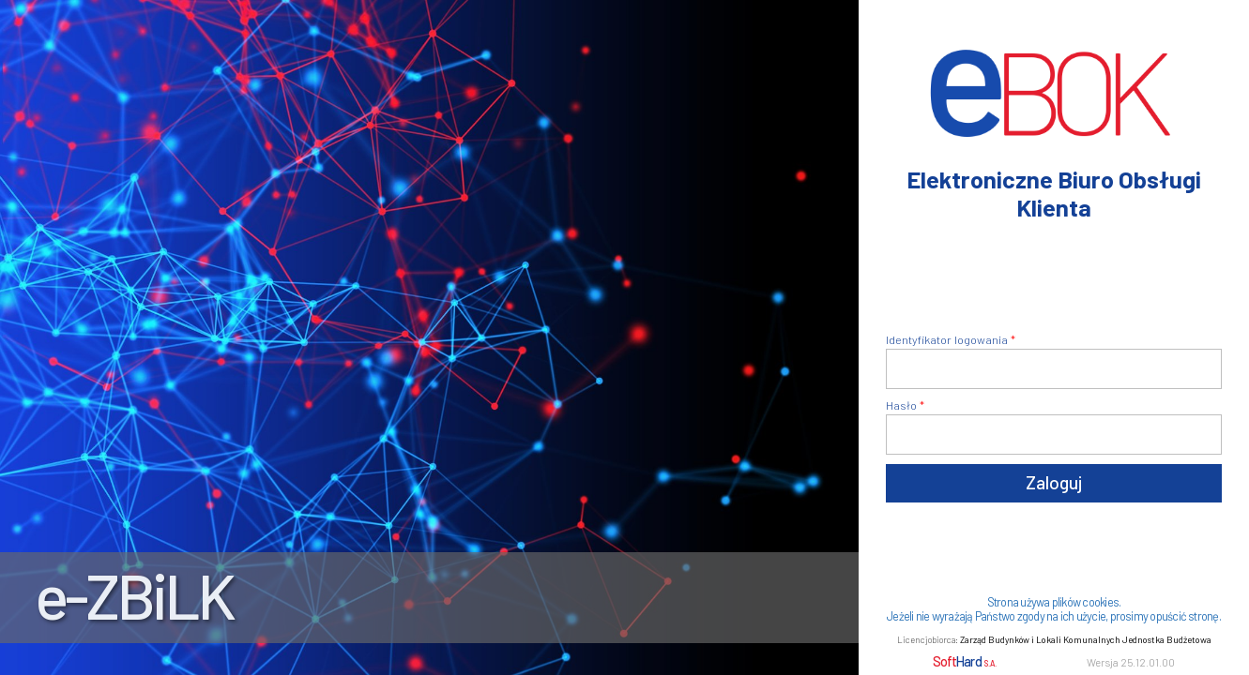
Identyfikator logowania (947, 339)
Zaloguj (1054, 482)
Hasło (901, 405)
